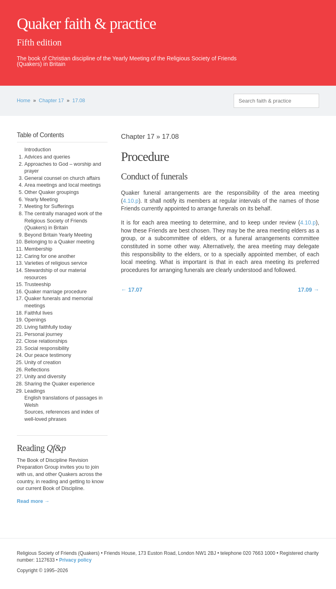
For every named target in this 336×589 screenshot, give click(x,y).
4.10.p (131, 201)
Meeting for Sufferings (49, 206)
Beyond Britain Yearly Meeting (58, 235)
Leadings (35, 391)
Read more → (33, 501)
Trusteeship (38, 284)
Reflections (37, 370)
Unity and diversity (45, 376)
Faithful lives (39, 313)
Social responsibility (47, 348)
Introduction (38, 149)
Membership (38, 249)
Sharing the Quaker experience (60, 384)
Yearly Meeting (41, 199)
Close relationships (46, 341)
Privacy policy (75, 560)
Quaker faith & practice (86, 24)
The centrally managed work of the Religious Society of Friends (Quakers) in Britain (63, 221)
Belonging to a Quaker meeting (60, 242)
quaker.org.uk (295, 37)
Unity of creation (43, 362)
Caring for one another (50, 256)
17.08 (79, 100)
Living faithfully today (48, 327)
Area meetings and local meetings (63, 185)
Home (24, 100)
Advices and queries (47, 157)
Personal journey (44, 334)
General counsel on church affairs (62, 178)
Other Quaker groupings (52, 192)
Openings (35, 320)
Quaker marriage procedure (56, 291)
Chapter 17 (51, 100)
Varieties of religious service (56, 263)
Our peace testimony (48, 355)
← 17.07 (131, 289)
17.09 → (308, 289)
